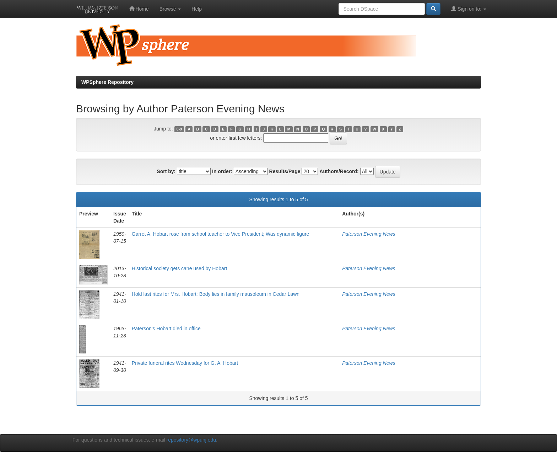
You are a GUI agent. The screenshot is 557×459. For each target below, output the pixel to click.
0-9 (179, 129)
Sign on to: (468, 9)
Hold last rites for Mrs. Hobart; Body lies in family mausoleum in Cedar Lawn (215, 294)
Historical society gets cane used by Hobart (179, 268)
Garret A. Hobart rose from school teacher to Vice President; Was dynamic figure (220, 234)
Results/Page (285, 171)
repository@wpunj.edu (191, 440)
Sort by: (166, 171)
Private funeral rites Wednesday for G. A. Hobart (185, 363)
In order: (222, 171)
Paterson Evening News (368, 234)
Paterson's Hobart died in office (166, 328)
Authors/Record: (338, 171)
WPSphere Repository (107, 82)
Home (139, 9)
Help (196, 9)
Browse (170, 9)
